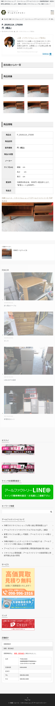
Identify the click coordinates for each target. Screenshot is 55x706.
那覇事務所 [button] (7, 644)
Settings (47, 54)
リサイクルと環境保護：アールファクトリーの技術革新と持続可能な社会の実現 (27, 554)
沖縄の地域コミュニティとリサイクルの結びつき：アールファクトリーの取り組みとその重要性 (27, 542)
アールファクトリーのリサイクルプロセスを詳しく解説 (26, 530)
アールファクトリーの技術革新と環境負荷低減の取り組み (26, 548)
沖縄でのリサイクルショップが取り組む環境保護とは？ (26, 525)
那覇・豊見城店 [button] (9, 648)
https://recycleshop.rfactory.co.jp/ (27, 52)
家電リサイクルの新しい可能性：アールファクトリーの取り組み (27, 535)
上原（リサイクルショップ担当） (25, 31)
